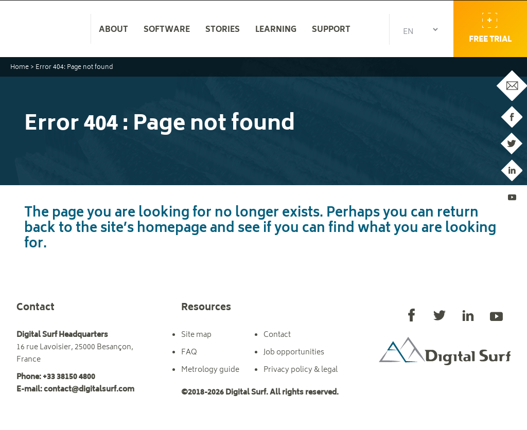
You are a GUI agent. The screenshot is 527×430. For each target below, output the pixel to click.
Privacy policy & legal (301, 370)
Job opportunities (294, 352)
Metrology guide (210, 370)
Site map (196, 335)
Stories (222, 30)
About (113, 30)
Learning (275, 30)
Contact (277, 335)
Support (331, 30)
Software (167, 30)
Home (19, 67)
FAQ (189, 352)
